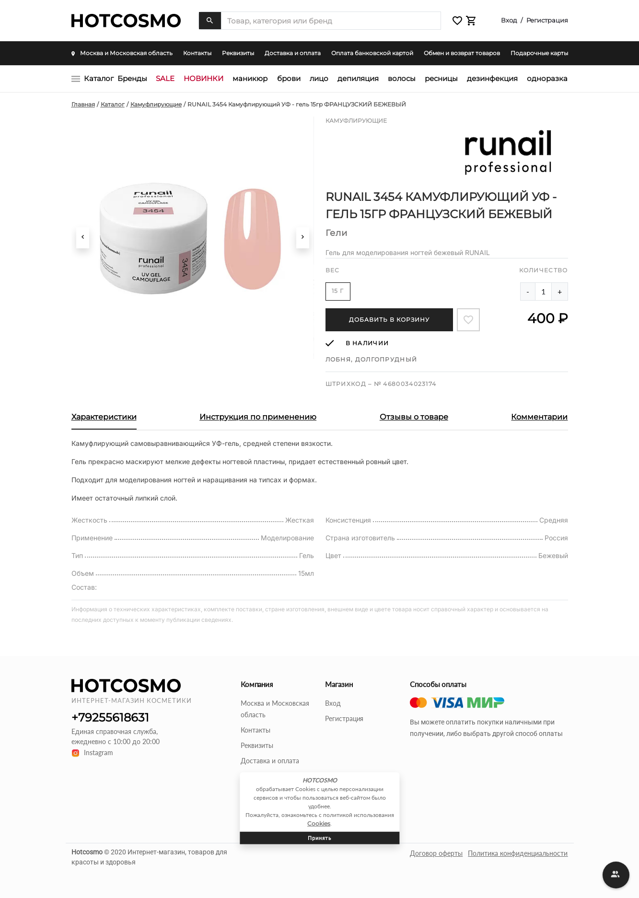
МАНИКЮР (249, 78)
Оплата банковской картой (372, 53)
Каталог (99, 78)
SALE (165, 78)
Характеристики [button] (104, 416)
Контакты (197, 53)
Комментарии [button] (539, 416)
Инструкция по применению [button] (257, 416)
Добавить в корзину (389, 319)
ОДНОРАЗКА (547, 78)
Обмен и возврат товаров (462, 53)
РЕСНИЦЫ (441, 78)
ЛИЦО (319, 78)
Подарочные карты (539, 53)
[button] (457, 20)
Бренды (132, 78)
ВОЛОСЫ (402, 78)
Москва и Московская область (122, 53)
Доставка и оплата (293, 53)
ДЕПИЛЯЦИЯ (358, 78)
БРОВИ (289, 78)
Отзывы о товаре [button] (414, 416)
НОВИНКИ (203, 78)
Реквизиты (238, 53)
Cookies (318, 823)
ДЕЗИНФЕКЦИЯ (492, 78)
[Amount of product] (543, 291)
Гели (336, 233)
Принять (319, 837)
